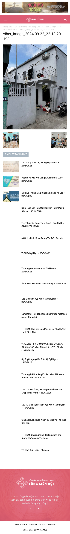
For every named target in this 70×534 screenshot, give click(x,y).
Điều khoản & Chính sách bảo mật (30, 524)
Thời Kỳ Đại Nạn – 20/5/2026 (35, 253)
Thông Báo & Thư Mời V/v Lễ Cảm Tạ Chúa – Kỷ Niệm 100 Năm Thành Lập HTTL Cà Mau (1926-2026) (43, 347)
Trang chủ (7, 26)
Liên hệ (51, 524)
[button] (5, 19)
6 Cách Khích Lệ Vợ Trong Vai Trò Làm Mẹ (42, 238)
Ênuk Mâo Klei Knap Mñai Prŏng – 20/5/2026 (43, 283)
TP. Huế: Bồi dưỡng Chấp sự (35, 450)
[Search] (65, 19)
